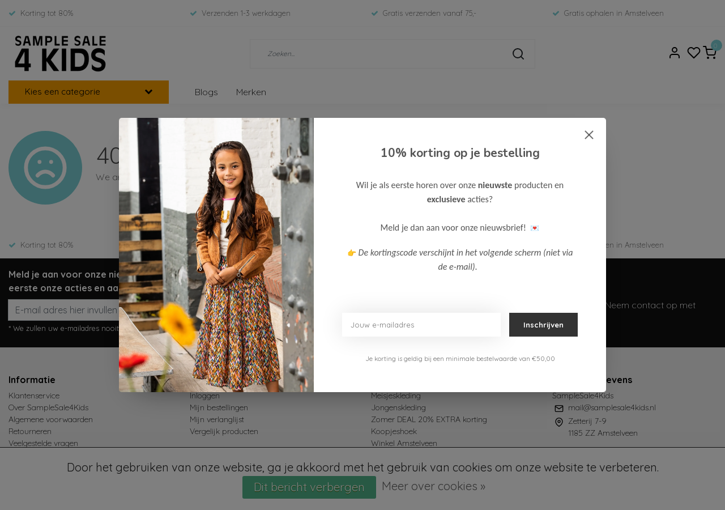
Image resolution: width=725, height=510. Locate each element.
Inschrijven (543, 324)
